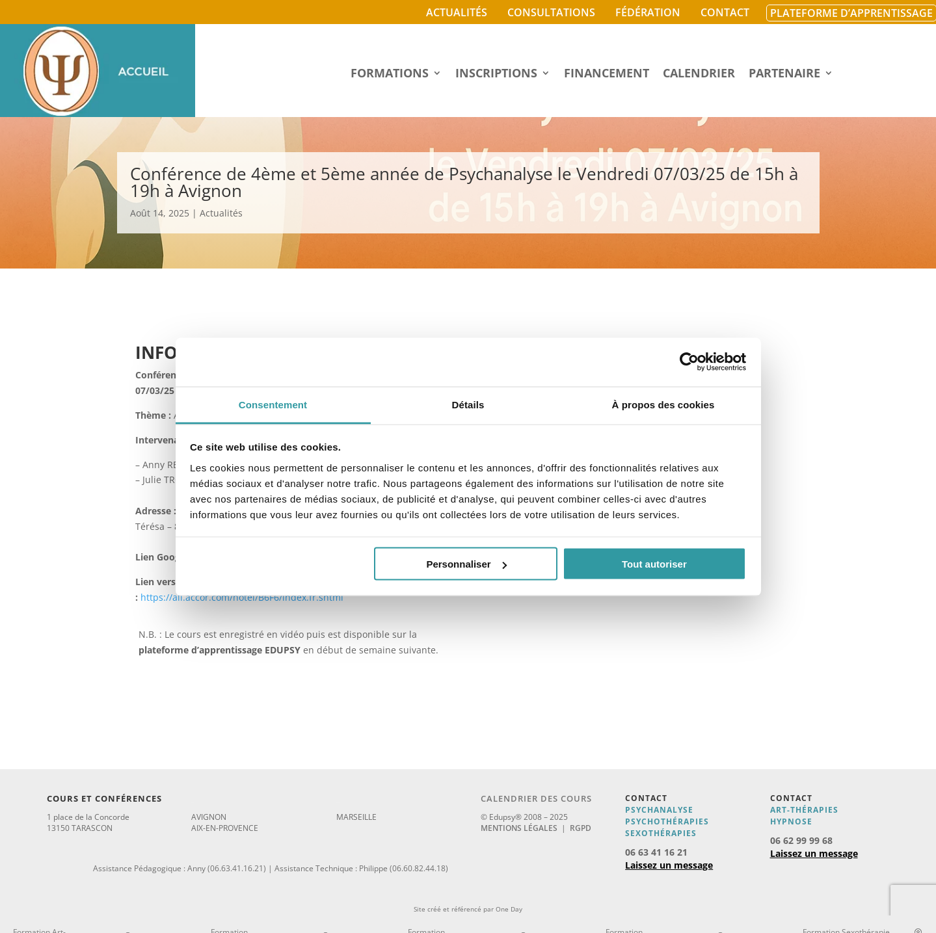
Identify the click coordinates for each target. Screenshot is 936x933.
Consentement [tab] (273, 404)
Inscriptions (496, 74)
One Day (509, 908)
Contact (725, 12)
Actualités (456, 12)
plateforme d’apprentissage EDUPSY (220, 650)
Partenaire (784, 74)
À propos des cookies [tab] (663, 404)
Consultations (551, 12)
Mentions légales (519, 828)
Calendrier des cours (536, 798)
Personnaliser (466, 564)
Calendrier (699, 74)
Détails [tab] (468, 404)
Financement (606, 74)
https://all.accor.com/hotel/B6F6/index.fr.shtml (241, 597)
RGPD (580, 828)
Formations (390, 74)
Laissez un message (669, 865)
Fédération (647, 12)
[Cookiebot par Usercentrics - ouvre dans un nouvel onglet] (689, 362)
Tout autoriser (654, 564)
